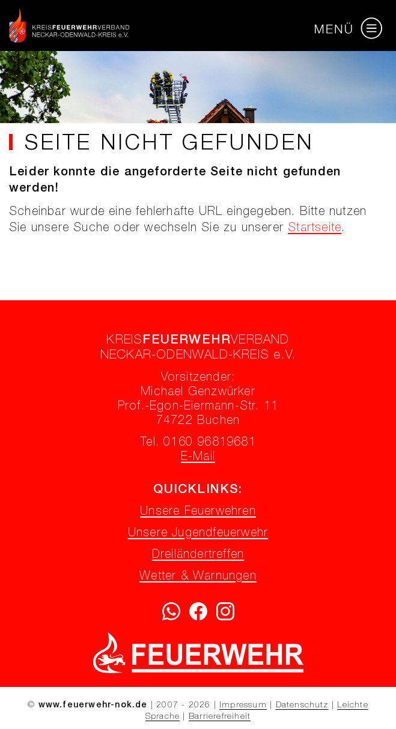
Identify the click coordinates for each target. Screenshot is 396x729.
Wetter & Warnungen (198, 577)
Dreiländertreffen (198, 555)
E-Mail (198, 458)
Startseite (314, 229)
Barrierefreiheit (220, 717)
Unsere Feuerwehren (198, 512)
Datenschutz (302, 705)
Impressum (243, 705)
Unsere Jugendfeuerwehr (198, 534)
